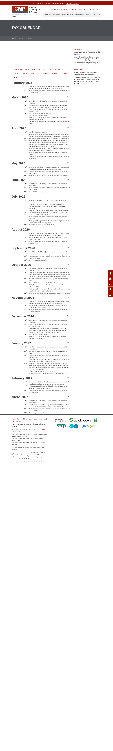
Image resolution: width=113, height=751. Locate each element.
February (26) (17, 151)
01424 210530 (62, 9)
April (33, 151)
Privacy (43, 419)
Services (56, 14)
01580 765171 (96, 9)
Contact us (96, 14)
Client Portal (67, 14)
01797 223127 (77, 9)
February (65, 155)
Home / (15, 38)
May (39, 151)
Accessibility (15, 419)
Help (13, 421)
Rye (70, 9)
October (25, 155)
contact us (64, 204)
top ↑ (69, 179)
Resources (79, 14)
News (88, 14)
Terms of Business (34, 419)
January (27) (55, 155)
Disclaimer (23, 419)
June (45, 151)
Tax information (28, 38)
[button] (56, 3)
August (57, 151)
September (16, 155)
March (27, 151)
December (44, 155)
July (51, 151)
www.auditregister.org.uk (37, 457)
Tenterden (87, 9)
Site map (18, 421)
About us (47, 14)
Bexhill (53, 9)
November (34, 155)
